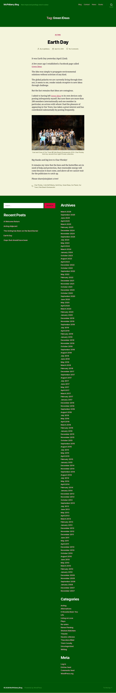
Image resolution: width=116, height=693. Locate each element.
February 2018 (67, 368)
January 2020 (67, 315)
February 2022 (67, 277)
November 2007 (68, 591)
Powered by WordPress (33, 688)
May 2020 (65, 303)
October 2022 (67, 268)
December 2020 (68, 290)
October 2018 (67, 346)
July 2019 (65, 328)
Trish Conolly (67, 643)
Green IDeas (66, 185)
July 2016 (65, 415)
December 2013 (68, 494)
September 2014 (68, 472)
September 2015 (68, 444)
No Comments (74, 49)
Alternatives (66, 609)
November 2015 (68, 437)
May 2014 (65, 481)
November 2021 (68, 284)
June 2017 (65, 384)
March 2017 (66, 393)
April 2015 (65, 456)
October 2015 (67, 440)
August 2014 (66, 475)
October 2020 (67, 293)
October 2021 (67, 287)
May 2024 (65, 243)
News (94, 4)
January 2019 (67, 337)
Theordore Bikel (68, 640)
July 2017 (65, 381)
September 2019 (68, 325)
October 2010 (67, 553)
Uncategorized (67, 646)
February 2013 (67, 522)
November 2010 (68, 550)
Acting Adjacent (11, 226)
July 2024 (65, 240)
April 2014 (65, 484)
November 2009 (68, 578)
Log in (63, 664)
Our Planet (74, 185)
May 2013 (65, 513)
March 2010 (66, 566)
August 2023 (67, 259)
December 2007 (68, 588)
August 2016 (66, 412)
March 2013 (66, 519)
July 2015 (65, 450)
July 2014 (65, 478)
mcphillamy (45, 49)
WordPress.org (67, 674)
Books (100, 4)
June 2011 (65, 538)
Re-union (65, 624)
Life (62, 615)
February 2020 (67, 312)
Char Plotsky (38, 185)
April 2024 (65, 246)
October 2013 (67, 500)
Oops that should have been (16, 240)
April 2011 (65, 544)
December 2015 (68, 434)
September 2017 (68, 375)
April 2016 (65, 422)
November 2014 (68, 469)
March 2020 (66, 309)
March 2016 (66, 425)
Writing (64, 649)
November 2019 (68, 321)
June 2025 (65, 218)
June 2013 (65, 509)
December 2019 (68, 318)
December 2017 (68, 371)
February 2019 (67, 334)
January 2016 (67, 431)
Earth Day (58, 41)
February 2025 (67, 227)
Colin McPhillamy (49, 185)
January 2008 (67, 585)
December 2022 (68, 265)
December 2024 (68, 230)
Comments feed (68, 670)
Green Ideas (37, 67)
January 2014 (67, 491)
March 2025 (66, 224)
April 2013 (65, 516)
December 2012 (68, 528)
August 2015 (66, 447)
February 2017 (67, 397)
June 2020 (66, 299)
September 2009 (68, 582)
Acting (58, 35)
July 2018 (65, 356)
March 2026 (66, 212)
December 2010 (68, 547)
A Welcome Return (12, 221)
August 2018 (66, 353)
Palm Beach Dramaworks (47, 187)
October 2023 (67, 256)
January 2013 (67, 525)
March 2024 (66, 249)
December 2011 (68, 534)
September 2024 (68, 237)
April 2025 (65, 221)
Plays (63, 621)
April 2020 (65, 306)
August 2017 (66, 378)
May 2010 (65, 563)
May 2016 (65, 419)
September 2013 (68, 503)
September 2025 (68, 215)
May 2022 (65, 274)
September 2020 (68, 296)
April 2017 (65, 390)
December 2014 (68, 466)
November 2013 (68, 497)
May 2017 (65, 387)
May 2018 (65, 362)
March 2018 (66, 365)
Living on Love (67, 618)
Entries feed (66, 667)
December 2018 (68, 340)
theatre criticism (68, 637)
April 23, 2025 (59, 49)
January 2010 (67, 572)
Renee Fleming (67, 627)
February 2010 (67, 569)
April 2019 (65, 331)
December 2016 (68, 403)
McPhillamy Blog (12, 4)
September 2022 (68, 271)
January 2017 (67, 400)
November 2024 (68, 234)
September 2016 (68, 409)
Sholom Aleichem (69, 631)
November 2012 (68, 531)
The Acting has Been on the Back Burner (22, 231)
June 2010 (65, 560)
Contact (87, 4)
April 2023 (65, 262)
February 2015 (67, 459)
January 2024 (67, 252)
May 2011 (65, 541)
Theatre (64, 634)
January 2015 (67, 462)
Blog (80, 4)
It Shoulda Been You (70, 612)
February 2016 (67, 428)
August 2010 (66, 556)
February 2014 (67, 487)
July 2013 (65, 506)
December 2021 (68, 281)
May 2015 (65, 453)
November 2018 (68, 343)
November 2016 (68, 406)
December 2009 (68, 575)
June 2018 (65, 359)
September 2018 (68, 350)
